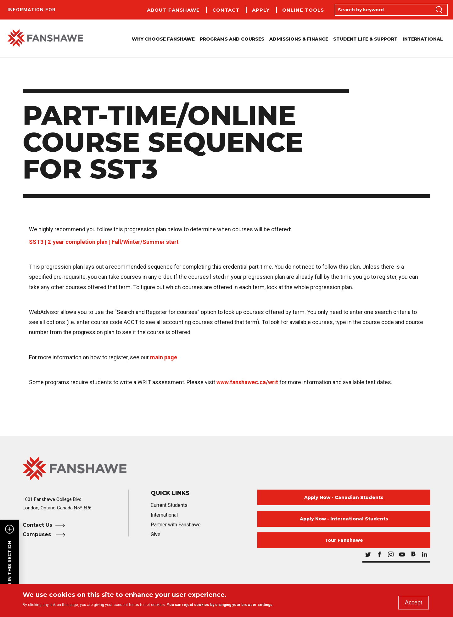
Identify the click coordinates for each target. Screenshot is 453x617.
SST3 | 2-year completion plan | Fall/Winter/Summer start (104, 241)
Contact (225, 10)
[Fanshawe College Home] (226, 468)
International (423, 39)
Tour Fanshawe (344, 540)
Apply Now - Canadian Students (343, 497)
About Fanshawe (173, 10)
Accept (413, 602)
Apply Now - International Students (344, 519)
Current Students (169, 505)
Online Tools (303, 10)
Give (155, 534)
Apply (261, 10)
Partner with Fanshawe (176, 525)
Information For (32, 10)
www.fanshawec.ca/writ (247, 382)
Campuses (38, 534)
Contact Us (37, 525)
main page (163, 357)
